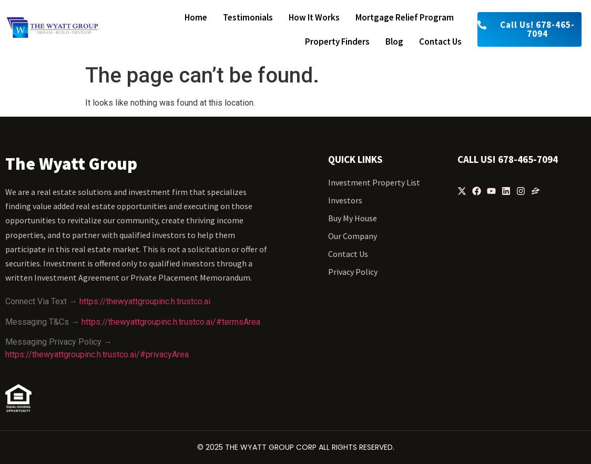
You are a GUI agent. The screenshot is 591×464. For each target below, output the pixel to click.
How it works (314, 17)
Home (196, 17)
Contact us (440, 41)
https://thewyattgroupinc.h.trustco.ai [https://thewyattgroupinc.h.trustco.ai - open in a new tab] (144, 301)
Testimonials (248, 17)
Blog (394, 41)
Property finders (337, 41)
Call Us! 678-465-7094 (507, 159)
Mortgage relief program (404, 17)
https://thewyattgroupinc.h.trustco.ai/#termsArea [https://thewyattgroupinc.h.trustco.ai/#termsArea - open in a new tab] (170, 322)
